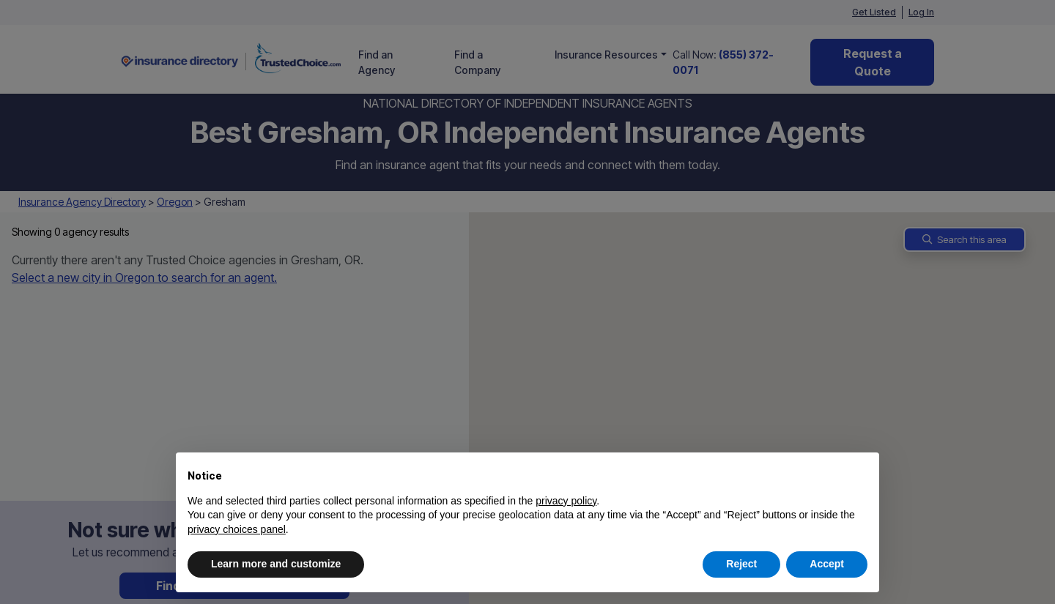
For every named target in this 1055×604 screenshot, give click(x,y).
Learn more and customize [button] (276, 564)
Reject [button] (741, 564)
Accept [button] (827, 564)
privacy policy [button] (566, 501)
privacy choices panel (237, 529)
